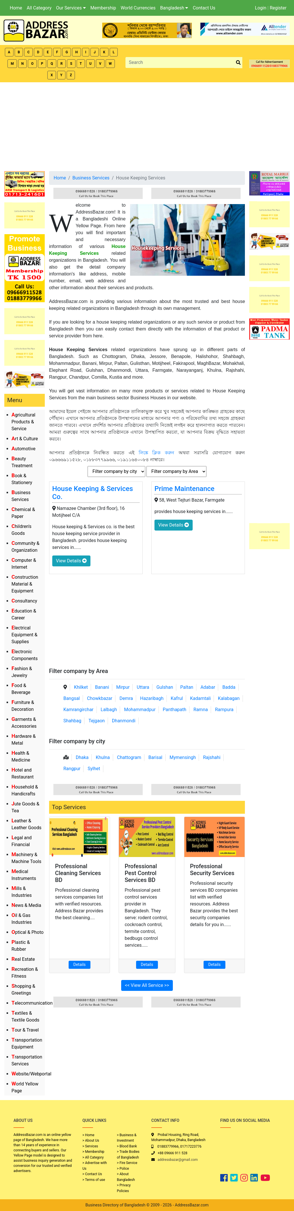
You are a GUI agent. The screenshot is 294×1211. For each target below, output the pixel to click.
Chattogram (129, 757)
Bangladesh (174, 8)
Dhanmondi (124, 720)
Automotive (23, 448)
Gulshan (164, 687)
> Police (123, 1169)
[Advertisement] (147, 125)
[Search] (180, 62)
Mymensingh (182, 757)
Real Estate (23, 959)
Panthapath (174, 709)
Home (16, 8)
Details (80, 964)
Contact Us (204, 8)
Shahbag (72, 720)
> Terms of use (93, 1180)
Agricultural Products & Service (23, 421)
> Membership (93, 1152)
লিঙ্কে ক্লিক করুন (157, 452)
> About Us (90, 1140)
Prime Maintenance (184, 489)
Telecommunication (32, 1003)
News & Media (26, 905)
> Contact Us (92, 1174)
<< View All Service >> (147, 985)
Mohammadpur (140, 709)
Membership (103, 8)
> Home (88, 1135)
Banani (102, 687)
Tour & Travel (25, 1030)
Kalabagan (229, 698)
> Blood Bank (127, 1146)
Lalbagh (109, 709)
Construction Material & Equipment (24, 584)
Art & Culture (24, 438)
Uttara (143, 687)
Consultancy (24, 601)
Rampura (224, 709)
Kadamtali (200, 698)
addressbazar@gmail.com (178, 1160)
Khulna (103, 757)
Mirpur (123, 687)
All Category (39, 8)
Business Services (90, 178)
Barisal (155, 757)
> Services (90, 1146)
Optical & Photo (27, 932)
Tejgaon (96, 720)
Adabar (207, 687)
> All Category (93, 1157)
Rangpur (72, 768)
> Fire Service (127, 1163)
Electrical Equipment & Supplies (24, 634)
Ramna (201, 709)
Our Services (71, 8)
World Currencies (138, 8)
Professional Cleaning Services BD (78, 873)
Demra (126, 698)
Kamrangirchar (78, 709)
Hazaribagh (152, 698)
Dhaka (82, 757)
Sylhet (94, 768)
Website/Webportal (31, 1074)
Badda (228, 687)
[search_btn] (238, 62)
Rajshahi (211, 757)
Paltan (186, 687)
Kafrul (177, 698)
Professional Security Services (212, 870)
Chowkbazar (99, 698)
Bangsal (71, 698)
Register (278, 8)
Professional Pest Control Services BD (141, 873)
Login (260, 8)
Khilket (81, 687)
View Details (71, 561)
